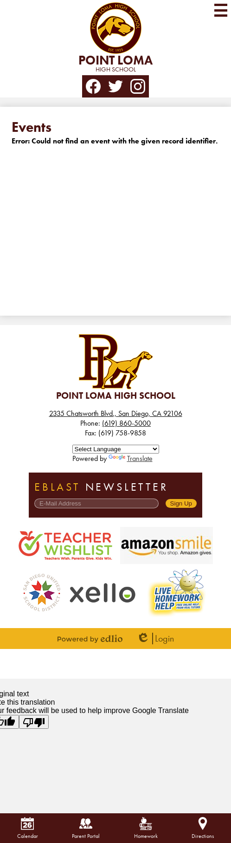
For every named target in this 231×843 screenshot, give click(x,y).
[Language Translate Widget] (115, 449)
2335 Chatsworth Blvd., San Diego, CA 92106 (115, 413)
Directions (203, 828)
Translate (131, 458)
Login (155, 638)
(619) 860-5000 (126, 423)
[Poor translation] (34, 722)
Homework (146, 828)
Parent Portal (86, 828)
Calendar (27, 828)
